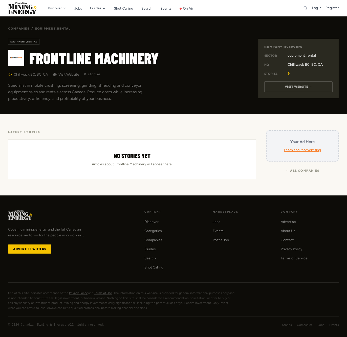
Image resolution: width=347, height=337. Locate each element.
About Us (288, 231)
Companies (18, 28)
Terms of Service (294, 258)
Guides (150, 249)
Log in (316, 8)
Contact (287, 240)
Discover (151, 222)
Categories (153, 231)
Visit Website (66, 74)
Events (218, 231)
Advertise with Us (29, 249)
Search (150, 258)
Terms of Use (103, 293)
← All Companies (302, 170)
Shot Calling (153, 267)
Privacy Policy (291, 249)
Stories (287, 325)
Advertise (288, 222)
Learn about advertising (302, 150)
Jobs (216, 222)
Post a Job (221, 240)
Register (332, 8)
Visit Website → (298, 86)
